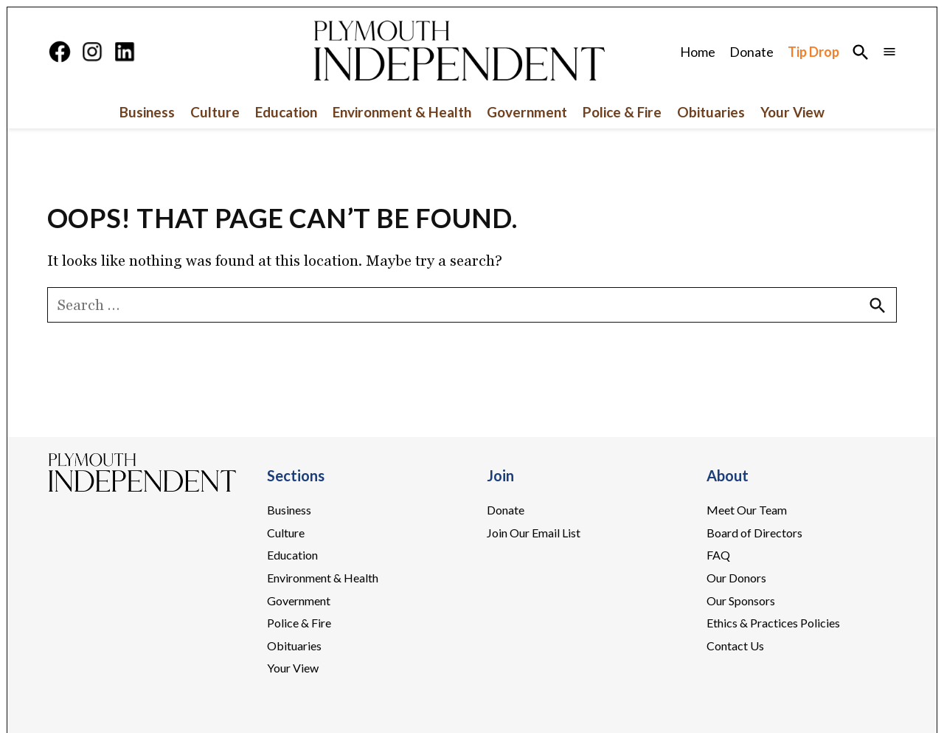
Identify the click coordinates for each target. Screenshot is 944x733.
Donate (751, 52)
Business (147, 111)
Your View (792, 111)
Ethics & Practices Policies (773, 623)
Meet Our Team (747, 510)
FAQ (718, 555)
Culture (215, 111)
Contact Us (735, 646)
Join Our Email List (533, 533)
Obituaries (711, 111)
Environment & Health (402, 111)
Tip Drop (813, 52)
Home (697, 52)
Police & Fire (622, 111)
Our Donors (736, 578)
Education (286, 111)
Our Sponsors (741, 600)
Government (527, 111)
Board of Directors (754, 533)
